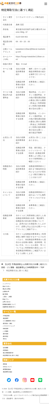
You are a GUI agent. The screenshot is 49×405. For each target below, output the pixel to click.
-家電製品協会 (7, 369)
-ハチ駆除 (5, 331)
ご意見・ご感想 (7, 296)
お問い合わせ (6, 301)
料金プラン (6, 299)
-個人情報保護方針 (8, 352)
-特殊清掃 (5, 328)
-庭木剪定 (5, 336)
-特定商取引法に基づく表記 (11, 355)
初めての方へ (6, 286)
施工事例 (5, 294)
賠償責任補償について (9, 304)
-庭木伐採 (5, 333)
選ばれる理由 (6, 289)
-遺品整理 (5, 318)
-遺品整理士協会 (7, 372)
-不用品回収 (6, 315)
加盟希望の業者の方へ (9, 307)
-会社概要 (5, 347)
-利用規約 (5, 350)
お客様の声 (6, 291)
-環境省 (5, 364)
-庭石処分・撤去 (7, 323)
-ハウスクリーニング (9, 326)
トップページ (6, 283)
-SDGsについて (7, 366)
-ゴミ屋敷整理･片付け (9, 321)
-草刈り (5, 339)
